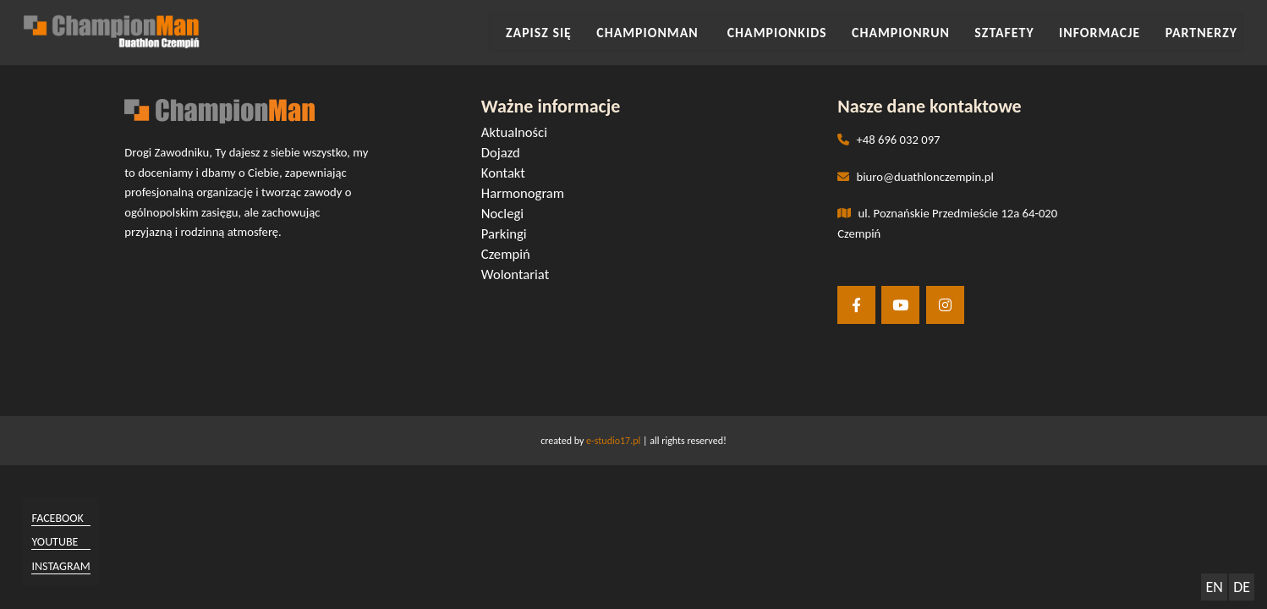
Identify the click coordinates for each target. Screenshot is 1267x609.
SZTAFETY (1020, 33)
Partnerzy (1203, 33)
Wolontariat (518, 275)
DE (1241, 587)
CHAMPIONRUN (924, 33)
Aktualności (518, 133)
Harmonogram (526, 194)
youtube (59, 542)
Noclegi (506, 214)
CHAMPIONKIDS (808, 33)
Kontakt (507, 174)
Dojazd (505, 153)
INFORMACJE (1109, 33)
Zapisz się (587, 33)
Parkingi (508, 235)
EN (1213, 587)
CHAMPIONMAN (689, 33)
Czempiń (510, 255)
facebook (61, 518)
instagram (65, 565)
